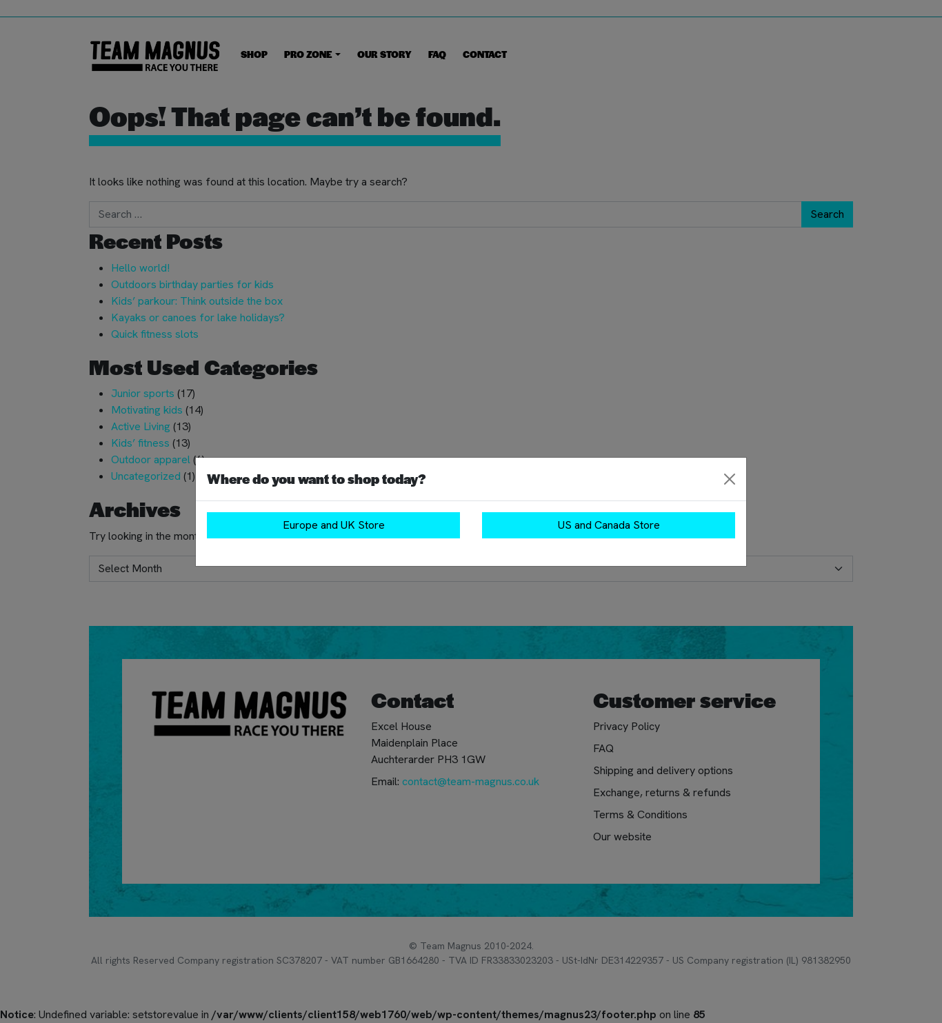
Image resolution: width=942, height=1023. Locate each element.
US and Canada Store (609, 525)
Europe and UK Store (334, 525)
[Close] (730, 479)
